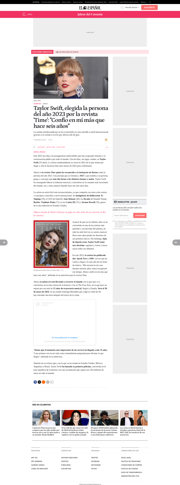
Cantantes (41, 147)
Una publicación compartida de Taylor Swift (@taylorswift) (64, 341)
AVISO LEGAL (126, 458)
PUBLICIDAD (65, 465)
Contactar (66, 451)
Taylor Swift (60, 147)
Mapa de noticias (78, 2)
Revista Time (50, 147)
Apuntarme (140, 215)
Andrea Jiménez (39, 152)
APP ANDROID (36, 461)
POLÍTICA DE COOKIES (129, 469)
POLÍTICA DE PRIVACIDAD (131, 461)
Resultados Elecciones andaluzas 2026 (95, 2)
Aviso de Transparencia (131, 472)
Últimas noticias (66, 2)
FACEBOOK (95, 461)
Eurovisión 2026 (113, 2)
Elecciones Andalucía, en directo (51, 2)
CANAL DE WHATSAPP (39, 469)
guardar (106, 140)
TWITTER (94, 458)
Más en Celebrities (41, 405)
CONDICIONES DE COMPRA (131, 465)
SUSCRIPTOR (66, 469)
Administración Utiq (130, 476)
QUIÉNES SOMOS (37, 465)
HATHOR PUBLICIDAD (69, 458)
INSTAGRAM (95, 465)
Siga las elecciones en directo (67, 52)
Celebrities (37, 104)
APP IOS (34, 458)
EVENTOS (64, 461)
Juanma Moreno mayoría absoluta (129, 2)
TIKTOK (94, 469)
